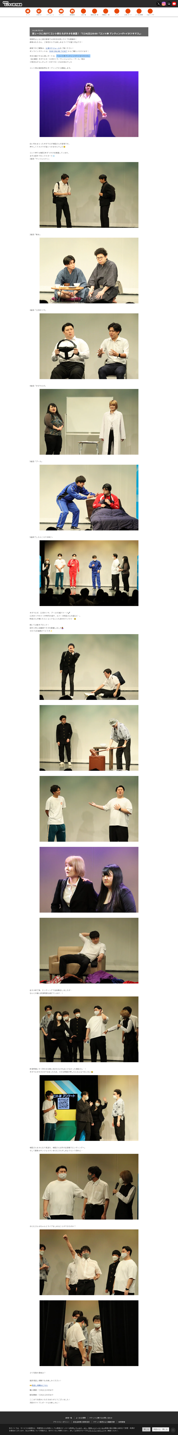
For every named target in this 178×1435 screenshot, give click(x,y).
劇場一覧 (69, 1418)
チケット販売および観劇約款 (104, 1422)
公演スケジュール (53, 48)
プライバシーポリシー (96, 1431)
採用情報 (121, 1422)
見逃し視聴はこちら (40, 1385)
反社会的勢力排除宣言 (81, 1422)
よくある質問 (81, 1418)
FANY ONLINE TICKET (58, 51)
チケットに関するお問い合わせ (100, 1418)
